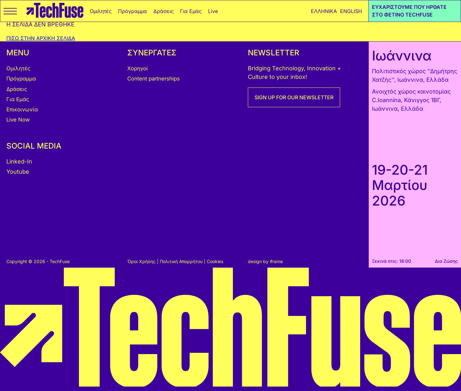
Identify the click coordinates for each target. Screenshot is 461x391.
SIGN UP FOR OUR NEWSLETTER (294, 97)
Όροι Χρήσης (142, 261)
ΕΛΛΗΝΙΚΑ (324, 11)
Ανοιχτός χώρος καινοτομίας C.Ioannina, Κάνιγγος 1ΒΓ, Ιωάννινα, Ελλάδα (411, 100)
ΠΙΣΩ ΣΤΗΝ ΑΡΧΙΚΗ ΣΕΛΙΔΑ (40, 38)
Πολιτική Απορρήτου (182, 261)
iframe (276, 261)
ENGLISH (351, 11)
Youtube (17, 171)
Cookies (215, 261)
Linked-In (19, 161)
